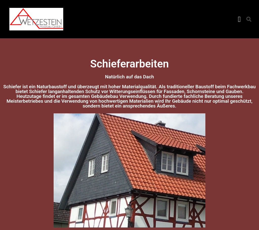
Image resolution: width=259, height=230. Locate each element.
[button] (239, 19)
